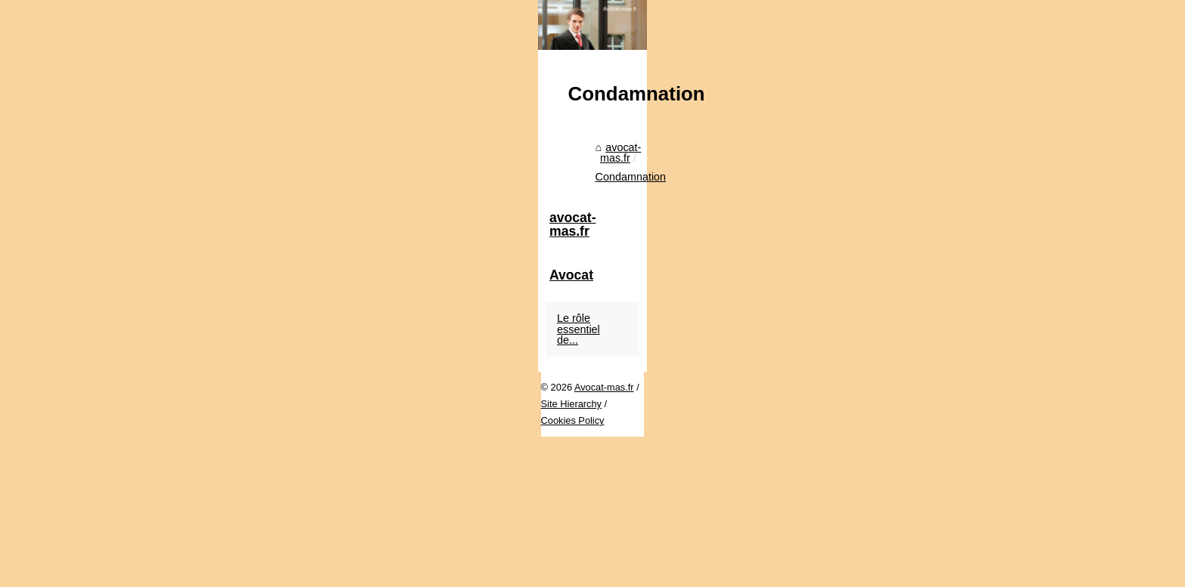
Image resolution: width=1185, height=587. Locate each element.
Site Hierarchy (270, 571)
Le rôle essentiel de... (890, 523)
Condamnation (298, 520)
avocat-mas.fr (216, 520)
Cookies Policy (341, 571)
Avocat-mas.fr (202, 571)
